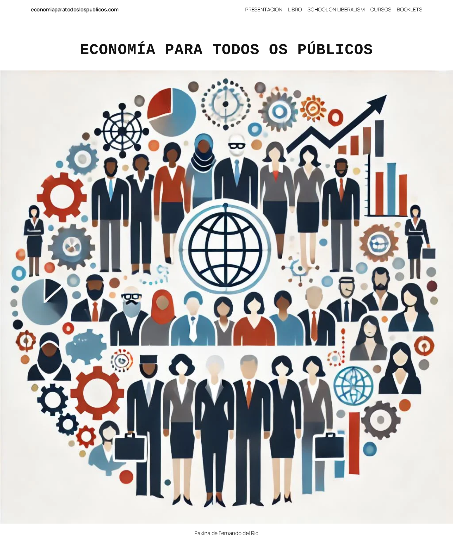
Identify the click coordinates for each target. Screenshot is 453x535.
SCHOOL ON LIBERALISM (336, 9)
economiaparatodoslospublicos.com (74, 9)
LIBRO (295, 9)
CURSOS (380, 9)
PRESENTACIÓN (263, 9)
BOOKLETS (409, 9)
